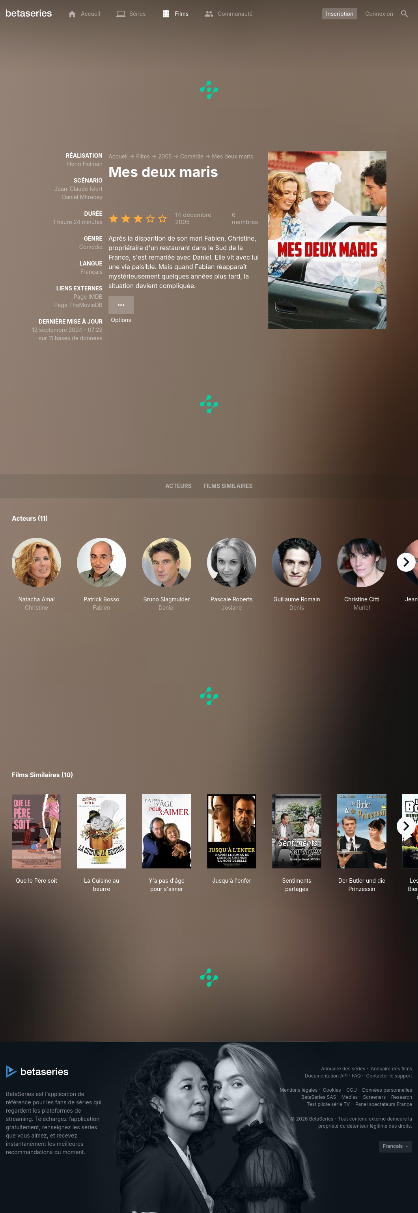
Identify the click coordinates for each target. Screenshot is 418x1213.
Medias (349, 1097)
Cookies (332, 1090)
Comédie (191, 156)
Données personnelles (387, 1090)
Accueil (118, 156)
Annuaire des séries (343, 1069)
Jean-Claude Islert (78, 188)
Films (143, 156)
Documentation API (326, 1076)
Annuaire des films (391, 1069)
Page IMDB (88, 296)
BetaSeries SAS (318, 1097)
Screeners (374, 1097)
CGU (351, 1090)
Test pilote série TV (328, 1104)
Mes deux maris (232, 156)
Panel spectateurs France (383, 1104)
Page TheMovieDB (78, 304)
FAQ (356, 1076)
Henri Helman (85, 163)
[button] (36, 579)
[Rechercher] (404, 14)
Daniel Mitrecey (82, 197)
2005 (165, 156)
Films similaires (228, 485)
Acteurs (178, 485)
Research (401, 1097)
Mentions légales (298, 1090)
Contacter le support (389, 1076)
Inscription (339, 13)
